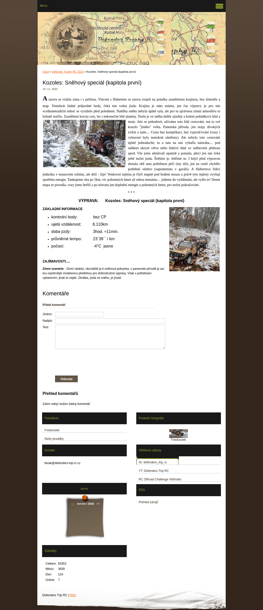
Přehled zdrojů (148, 502)
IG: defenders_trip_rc (153, 462)
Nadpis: (48, 320)
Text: (46, 327)
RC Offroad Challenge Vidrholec (160, 479)
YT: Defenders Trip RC (154, 471)
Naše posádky (54, 439)
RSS (73, 595)
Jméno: (47, 314)
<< (72, 503)
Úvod (46, 71)
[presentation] (104, 361)
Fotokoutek (52, 430)
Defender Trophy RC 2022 (67, 71)
